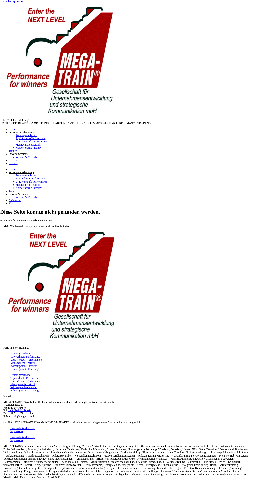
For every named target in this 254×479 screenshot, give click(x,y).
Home (12, 129)
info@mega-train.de (24, 416)
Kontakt (13, 163)
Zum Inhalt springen (11, 1)
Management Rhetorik (28, 144)
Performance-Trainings (21, 132)
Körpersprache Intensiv (29, 147)
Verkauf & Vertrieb (26, 157)
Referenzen (15, 160)
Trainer (13, 150)
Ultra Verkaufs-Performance (31, 141)
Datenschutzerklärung (22, 428)
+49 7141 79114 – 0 (19, 410)
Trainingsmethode (20, 353)
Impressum (16, 431)
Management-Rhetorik (22, 362)
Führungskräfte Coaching (24, 369)
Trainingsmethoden (26, 135)
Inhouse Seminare (19, 153)
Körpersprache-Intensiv (23, 365)
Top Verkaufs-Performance (30, 138)
